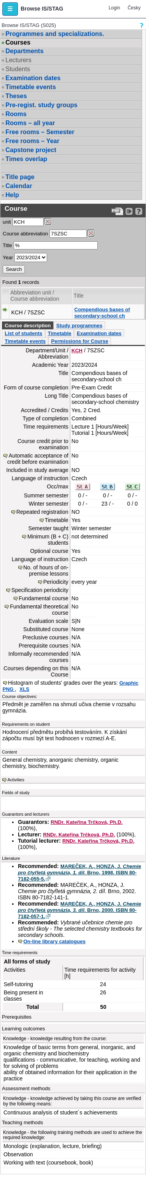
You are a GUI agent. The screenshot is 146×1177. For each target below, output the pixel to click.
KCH (77, 350)
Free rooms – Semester (39, 132)
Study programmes (79, 325)
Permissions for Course (79, 341)
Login (114, 8)
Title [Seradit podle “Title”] (79, 295)
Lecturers (18, 60)
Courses (17, 42)
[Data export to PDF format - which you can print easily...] (117, 211)
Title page (19, 177)
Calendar (18, 186)
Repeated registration (42, 512)
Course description (28, 325)
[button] (10, 9)
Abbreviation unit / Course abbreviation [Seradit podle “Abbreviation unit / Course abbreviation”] (35, 295)
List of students (23, 333)
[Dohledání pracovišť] (48, 222)
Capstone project (30, 150)
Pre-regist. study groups (41, 105)
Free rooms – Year (32, 141)
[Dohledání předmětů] (91, 233)
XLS (24, 689)
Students (17, 69)
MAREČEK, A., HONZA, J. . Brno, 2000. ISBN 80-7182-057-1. (79, 910)
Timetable (59, 333)
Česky (134, 8)
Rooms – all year (30, 123)
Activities (15, 779)
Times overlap (26, 159)
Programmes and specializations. (54, 34)
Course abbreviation (25, 234)
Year (8, 257)
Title (7, 245)
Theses (16, 96)
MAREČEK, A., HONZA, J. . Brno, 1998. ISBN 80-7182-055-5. (79, 872)
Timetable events (30, 87)
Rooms (15, 114)
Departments (24, 51)
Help (12, 195)
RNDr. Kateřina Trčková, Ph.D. (87, 822)
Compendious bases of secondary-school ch (102, 313)
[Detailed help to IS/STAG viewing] (139, 211)
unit (7, 222)
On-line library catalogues (54, 941)
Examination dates (32, 78)
